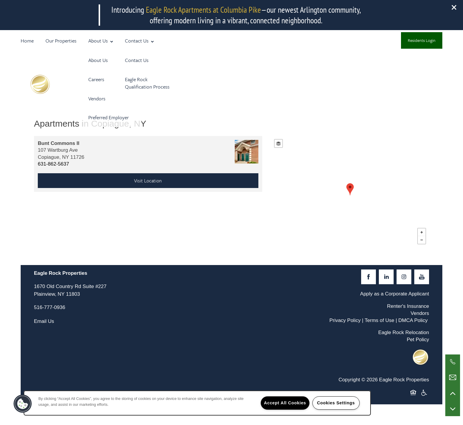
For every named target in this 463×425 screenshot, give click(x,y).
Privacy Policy (345, 320)
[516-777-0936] (452, 361)
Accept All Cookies (285, 403)
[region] (197, 403)
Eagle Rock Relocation (403, 332)
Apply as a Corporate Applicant (394, 294)
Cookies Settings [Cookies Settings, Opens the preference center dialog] (336, 403)
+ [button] (421, 232)
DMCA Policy (413, 320)
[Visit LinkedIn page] (386, 276)
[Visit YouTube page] (421, 276)
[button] (454, 7)
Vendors (420, 313)
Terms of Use (379, 320)
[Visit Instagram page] (404, 276)
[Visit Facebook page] (368, 276)
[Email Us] (452, 377)
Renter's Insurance (408, 306)
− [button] (421, 240)
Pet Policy (418, 339)
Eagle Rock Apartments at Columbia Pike (203, 9)
